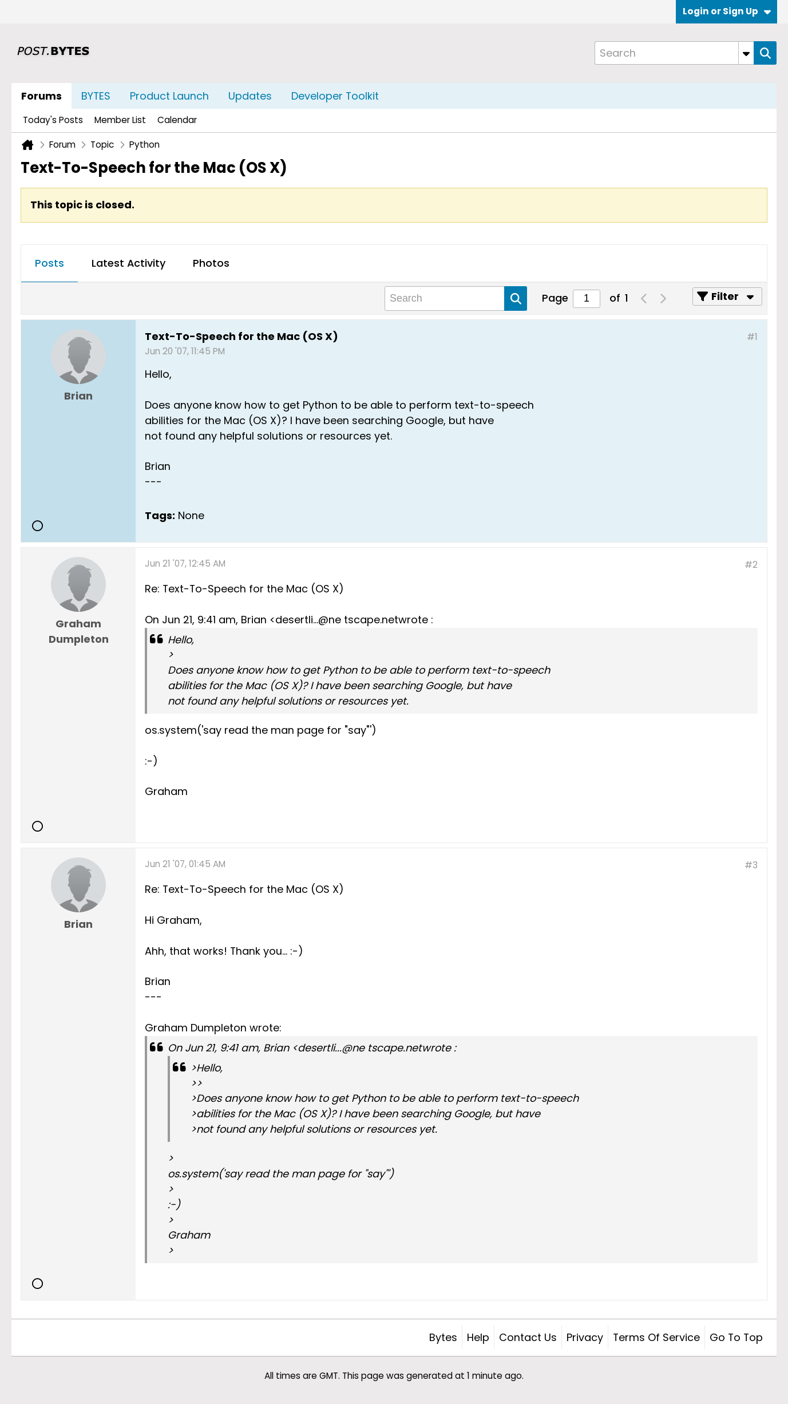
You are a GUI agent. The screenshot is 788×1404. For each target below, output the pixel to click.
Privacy (585, 1337)
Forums (41, 96)
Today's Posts (53, 120)
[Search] (674, 53)
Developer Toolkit (335, 96)
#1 (752, 337)
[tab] (49, 264)
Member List (120, 120)
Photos (211, 263)
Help (478, 1337)
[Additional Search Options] (746, 53)
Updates (250, 96)
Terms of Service (656, 1337)
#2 (751, 565)
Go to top (736, 1337)
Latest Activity (128, 263)
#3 (751, 865)
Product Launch (169, 96)
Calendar (177, 120)
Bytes (443, 1337)
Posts (49, 263)
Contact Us (528, 1337)
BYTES (95, 96)
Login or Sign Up (727, 11)
